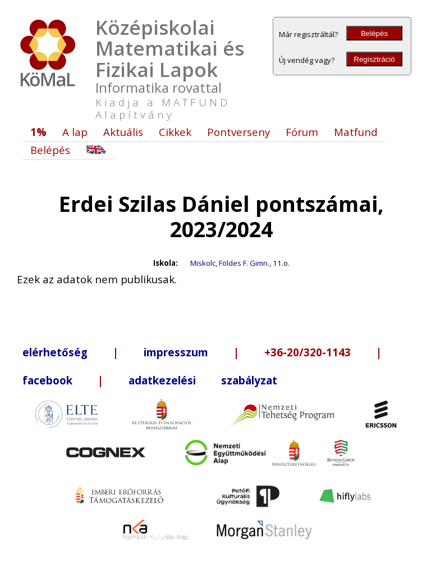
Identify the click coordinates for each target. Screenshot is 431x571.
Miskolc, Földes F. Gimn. (229, 263)
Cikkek (175, 132)
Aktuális (123, 132)
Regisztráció (374, 59)
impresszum (176, 352)
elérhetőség (55, 352)
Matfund (356, 132)
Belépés (374, 33)
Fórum (302, 132)
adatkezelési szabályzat (203, 380)
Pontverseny (238, 132)
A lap (75, 132)
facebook (47, 380)
